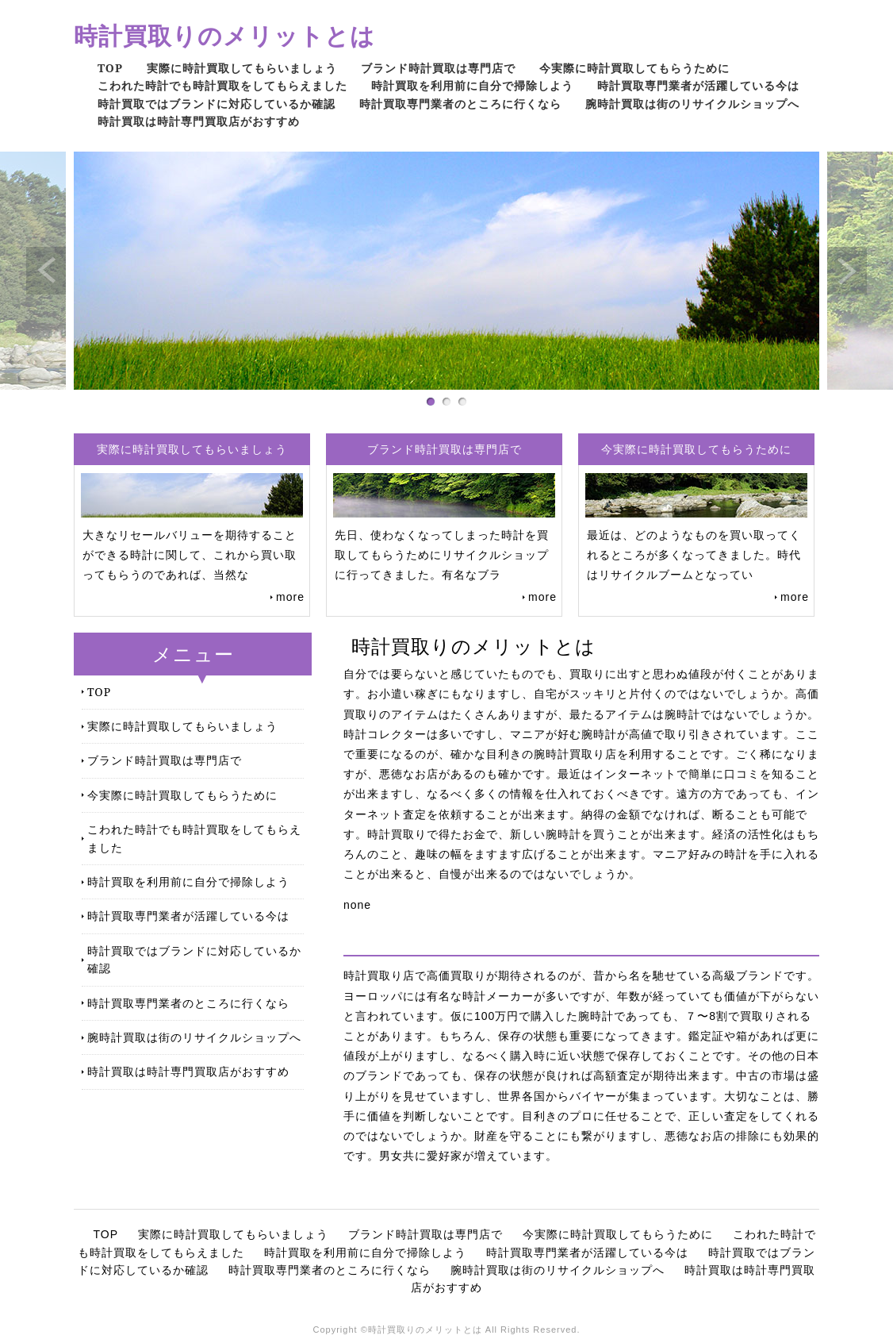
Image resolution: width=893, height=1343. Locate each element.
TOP (110, 67)
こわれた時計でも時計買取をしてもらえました (222, 85)
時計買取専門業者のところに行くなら (460, 103)
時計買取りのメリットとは (224, 35)
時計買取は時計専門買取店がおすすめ (199, 121)
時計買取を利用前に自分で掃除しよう (472, 85)
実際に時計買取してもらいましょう (242, 67)
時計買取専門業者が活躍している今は (698, 85)
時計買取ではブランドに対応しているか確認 (216, 103)
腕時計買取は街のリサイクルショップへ (692, 103)
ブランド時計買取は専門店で (438, 67)
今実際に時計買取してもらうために (634, 67)
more (290, 597)
